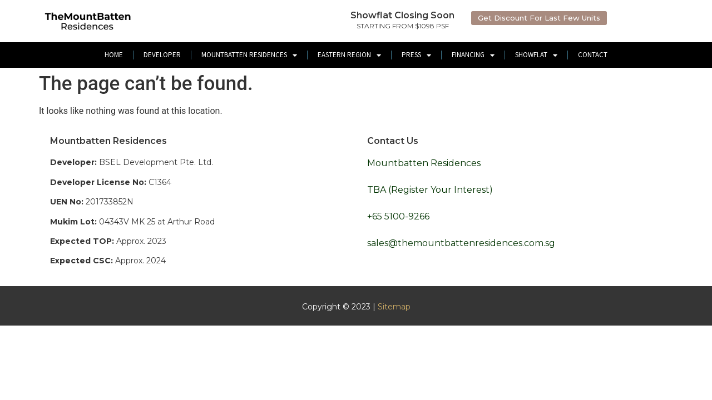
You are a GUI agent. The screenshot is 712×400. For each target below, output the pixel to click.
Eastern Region (349, 55)
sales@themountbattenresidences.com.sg (461, 243)
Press (416, 55)
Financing (473, 55)
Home (114, 54)
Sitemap (394, 307)
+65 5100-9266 (398, 216)
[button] (539, 18)
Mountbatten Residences (249, 55)
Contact (592, 54)
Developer (162, 54)
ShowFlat (536, 55)
